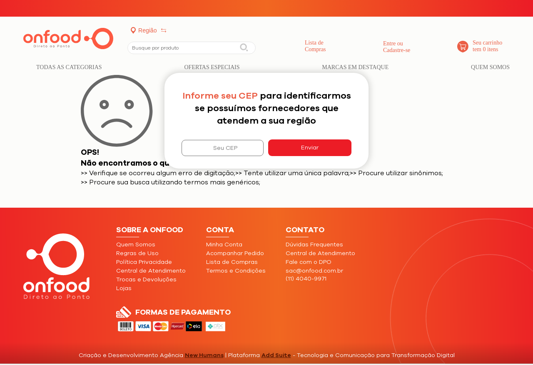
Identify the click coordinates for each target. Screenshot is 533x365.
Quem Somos (490, 67)
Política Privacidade (144, 262)
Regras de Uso (137, 253)
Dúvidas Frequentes (314, 244)
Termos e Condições (236, 271)
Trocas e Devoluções (146, 279)
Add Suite (276, 355)
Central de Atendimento (151, 271)
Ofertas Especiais (211, 67)
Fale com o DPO (308, 262)
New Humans (204, 355)
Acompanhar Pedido (235, 253)
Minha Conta (224, 244)
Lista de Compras (315, 46)
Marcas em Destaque (355, 67)
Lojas (124, 288)
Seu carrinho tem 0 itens (487, 46)
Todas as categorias (69, 67)
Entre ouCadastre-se (396, 46)
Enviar (310, 147)
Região (147, 30)
